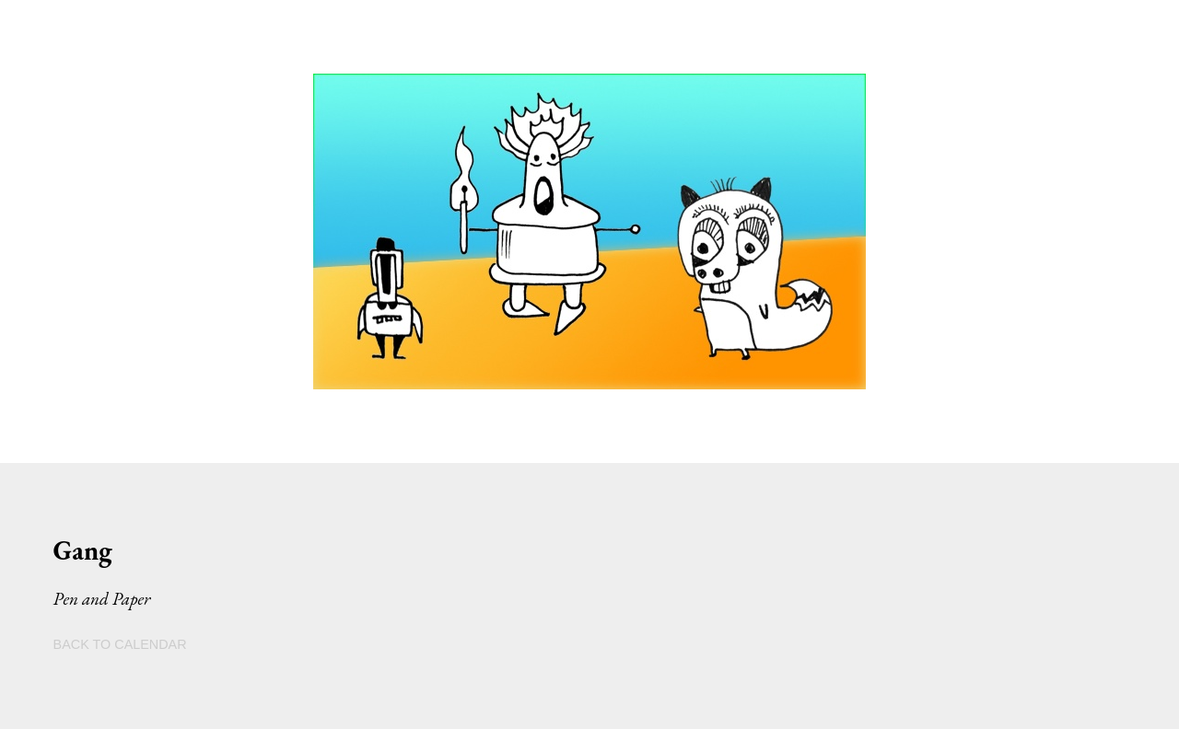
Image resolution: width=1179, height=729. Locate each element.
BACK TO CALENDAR (120, 644)
